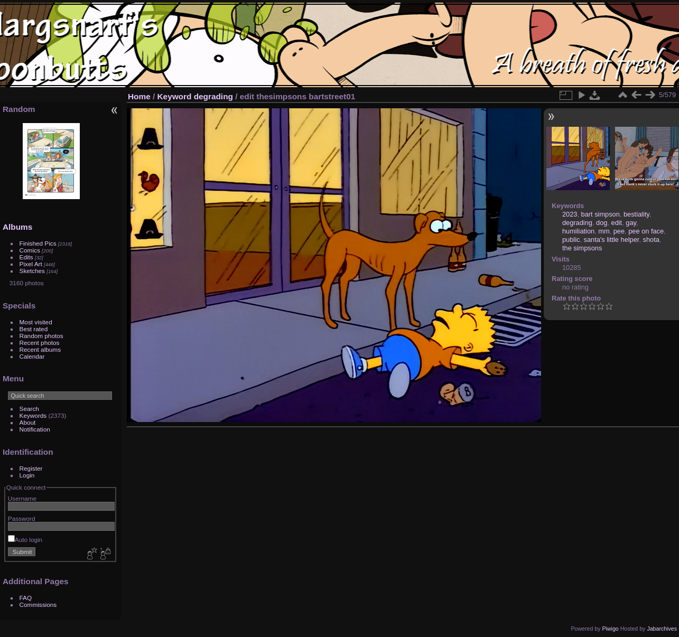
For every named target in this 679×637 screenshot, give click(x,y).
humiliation (578, 231)
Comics (30, 250)
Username (22, 498)
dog (601, 223)
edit (616, 223)
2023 (569, 214)
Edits (26, 257)
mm (603, 231)
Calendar (32, 356)
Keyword (174, 96)
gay (631, 223)
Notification (35, 429)
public (571, 239)
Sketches (32, 270)
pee (619, 231)
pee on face (646, 231)
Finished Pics (38, 243)
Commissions (38, 604)
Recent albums (40, 349)
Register (31, 468)
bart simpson (600, 214)
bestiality (636, 214)
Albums (17, 226)
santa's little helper (611, 239)
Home (139, 96)
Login (27, 475)
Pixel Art (31, 263)
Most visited (36, 321)
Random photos (41, 335)
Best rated (34, 328)
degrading (213, 96)
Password (21, 518)
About (28, 422)
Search (29, 408)
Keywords (33, 415)
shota (651, 239)
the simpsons (582, 248)
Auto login (25, 539)
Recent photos (40, 342)
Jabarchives (662, 628)
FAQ (26, 597)
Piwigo (610, 628)
